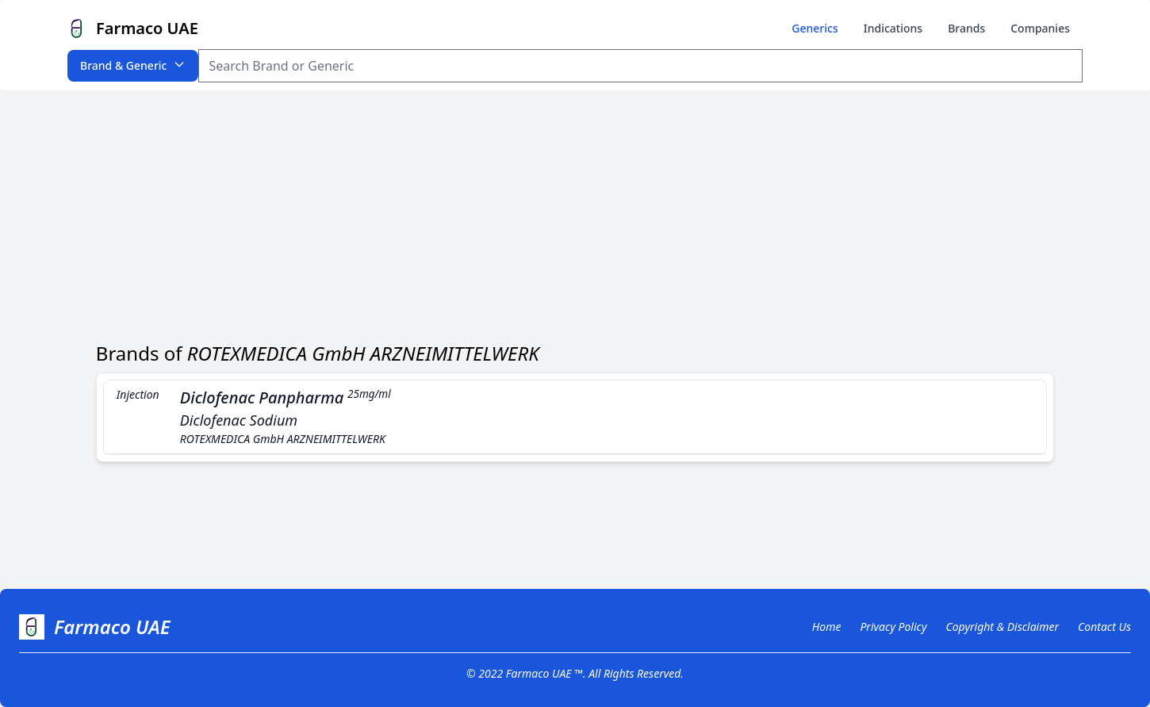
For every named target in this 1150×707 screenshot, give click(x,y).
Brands (966, 28)
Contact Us (1104, 626)
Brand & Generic (133, 65)
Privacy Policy (893, 626)
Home (826, 626)
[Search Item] (640, 65)
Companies (1040, 28)
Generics (815, 28)
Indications (893, 28)
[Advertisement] (575, 209)
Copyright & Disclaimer (1002, 626)
